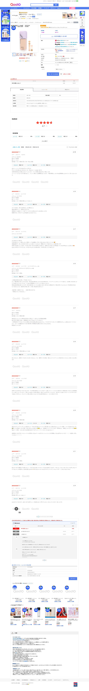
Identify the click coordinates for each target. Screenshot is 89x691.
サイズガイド (82, 28)
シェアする (22, 60)
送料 (43, 56)
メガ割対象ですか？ (24, 534)
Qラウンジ (82, 15)
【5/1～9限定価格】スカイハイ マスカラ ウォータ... (57, 598)
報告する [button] (28, 60)
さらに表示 (44, 141)
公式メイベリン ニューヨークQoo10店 (27, 14)
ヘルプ (63, 1)
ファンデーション (38, 22)
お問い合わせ (72, 578)
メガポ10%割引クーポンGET (59, 36)
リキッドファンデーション (47, 22)
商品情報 (22, 89)
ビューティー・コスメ (23, 22)
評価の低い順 (36, 147)
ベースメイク (31, 22)
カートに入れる (53, 74)
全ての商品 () (22, 16)
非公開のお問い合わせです (26, 531)
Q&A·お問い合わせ (35, 18)
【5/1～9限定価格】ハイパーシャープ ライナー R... (31, 598)
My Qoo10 (50, 1)
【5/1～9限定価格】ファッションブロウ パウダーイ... (44, 598)
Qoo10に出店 (68, 1)
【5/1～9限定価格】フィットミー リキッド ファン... (18, 598)
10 (50, 516)
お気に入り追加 (65, 74)
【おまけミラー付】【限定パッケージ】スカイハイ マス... (70, 598)
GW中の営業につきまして (16, 83)
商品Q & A (67, 89)
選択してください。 (60, 69)
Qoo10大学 (74, 1)
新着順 (22, 147)
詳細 (57, 52)
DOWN (83, 45)
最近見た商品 (82, 26)
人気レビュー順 (16, 147)
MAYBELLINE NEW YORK (45, 27)
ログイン (45, 1)
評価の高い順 (28, 147)
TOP (81, 45)
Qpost (59, 1)
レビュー (44, 89)
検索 (56, 4)
